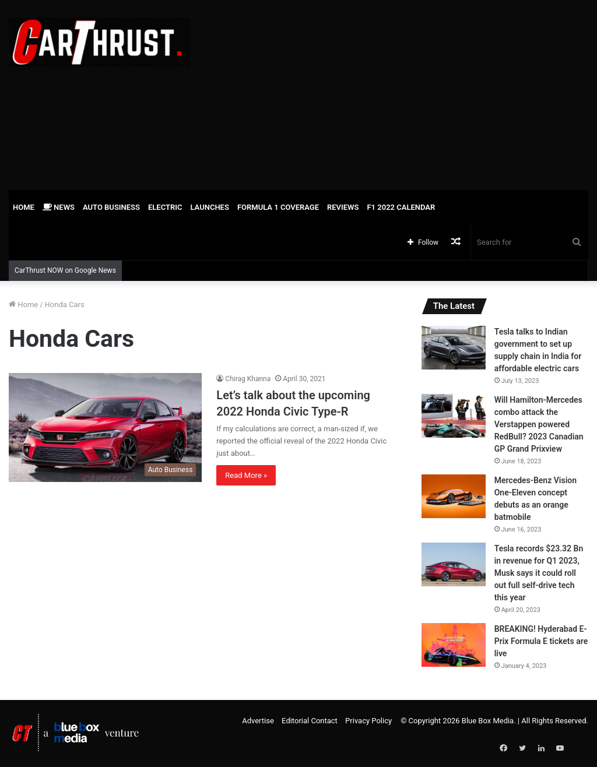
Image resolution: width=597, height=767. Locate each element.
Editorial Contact (310, 720)
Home (23, 207)
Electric (165, 207)
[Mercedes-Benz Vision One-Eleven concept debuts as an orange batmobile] (454, 496)
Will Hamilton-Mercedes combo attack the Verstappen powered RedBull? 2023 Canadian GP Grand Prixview (539, 424)
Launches (209, 207)
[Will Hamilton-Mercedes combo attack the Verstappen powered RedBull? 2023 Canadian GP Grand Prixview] (454, 416)
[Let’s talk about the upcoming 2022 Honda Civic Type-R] (105, 427)
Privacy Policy (368, 720)
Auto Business (111, 207)
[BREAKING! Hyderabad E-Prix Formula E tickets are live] (454, 645)
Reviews (343, 207)
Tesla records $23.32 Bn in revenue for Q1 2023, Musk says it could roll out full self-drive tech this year (539, 573)
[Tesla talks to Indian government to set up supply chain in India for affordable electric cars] (454, 348)
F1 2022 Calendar (401, 207)
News (59, 207)
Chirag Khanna (248, 379)
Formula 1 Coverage (278, 207)
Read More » (246, 475)
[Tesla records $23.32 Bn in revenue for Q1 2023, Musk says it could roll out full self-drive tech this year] (454, 564)
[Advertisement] (402, 93)
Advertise (258, 720)
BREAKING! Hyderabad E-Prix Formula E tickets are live (541, 641)
